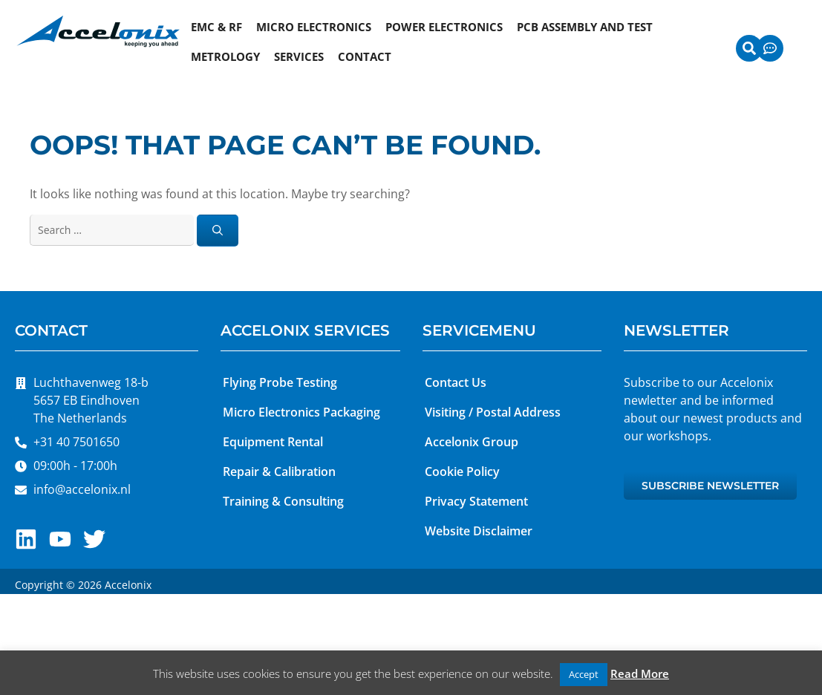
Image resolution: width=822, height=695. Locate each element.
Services (299, 56)
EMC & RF (216, 26)
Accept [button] (583, 674)
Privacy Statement (476, 501)
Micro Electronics (313, 26)
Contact (364, 56)
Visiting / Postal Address (493, 412)
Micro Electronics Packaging (301, 412)
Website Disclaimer (478, 531)
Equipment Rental (273, 442)
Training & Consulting (283, 501)
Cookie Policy (462, 471)
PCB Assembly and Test (585, 26)
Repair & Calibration (279, 471)
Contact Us (455, 382)
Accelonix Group (471, 442)
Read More (639, 673)
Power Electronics (444, 26)
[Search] (217, 231)
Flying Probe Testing (280, 382)
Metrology (225, 56)
